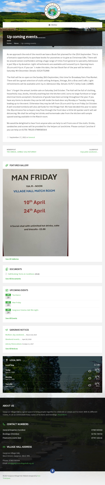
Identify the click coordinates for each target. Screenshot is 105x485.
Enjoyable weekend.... (89, 152)
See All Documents (13, 278)
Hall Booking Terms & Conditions (21, 274)
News (16, 43)
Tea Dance (16, 295)
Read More (62, 414)
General (31, 137)
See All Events (11, 318)
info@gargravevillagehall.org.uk (21, 463)
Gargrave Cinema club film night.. (25, 310)
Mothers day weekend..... (15, 334)
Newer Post (11, 150)
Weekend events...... (13, 339)
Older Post (93, 150)
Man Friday (16, 302)
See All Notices (11, 348)
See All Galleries (12, 259)
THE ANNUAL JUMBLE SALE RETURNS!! (21, 152)
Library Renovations (13, 344)
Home (9, 43)
